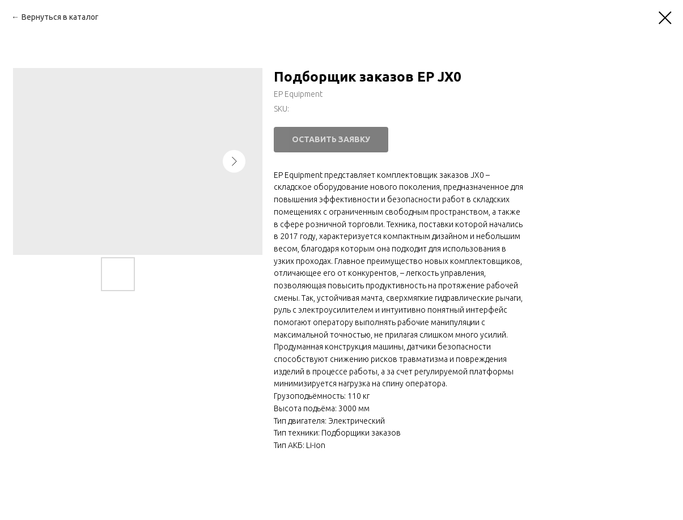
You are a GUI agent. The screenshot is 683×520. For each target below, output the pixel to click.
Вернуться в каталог (60, 17)
